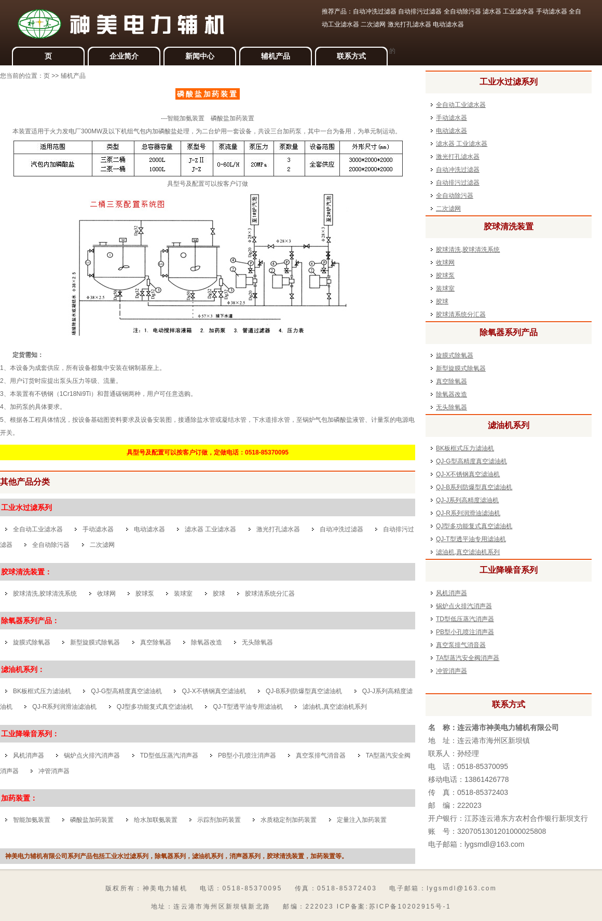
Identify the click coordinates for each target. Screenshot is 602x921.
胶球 (219, 593)
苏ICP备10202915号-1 (410, 906)
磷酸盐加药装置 (92, 819)
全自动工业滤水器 (38, 529)
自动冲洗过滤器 (341, 529)
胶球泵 (144, 593)
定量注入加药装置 (362, 819)
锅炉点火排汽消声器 (92, 755)
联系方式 (351, 56)
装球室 (183, 593)
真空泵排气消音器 (321, 755)
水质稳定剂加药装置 (289, 819)
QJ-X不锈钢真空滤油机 (213, 691)
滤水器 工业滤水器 (210, 529)
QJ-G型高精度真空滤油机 (126, 691)
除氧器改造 (207, 642)
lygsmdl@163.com (494, 844)
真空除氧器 (155, 642)
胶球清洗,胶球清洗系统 (45, 593)
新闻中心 (199, 56)
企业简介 (124, 56)
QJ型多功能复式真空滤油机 (155, 706)
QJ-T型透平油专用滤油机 (248, 706)
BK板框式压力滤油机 (42, 691)
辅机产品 (275, 56)
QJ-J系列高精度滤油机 (467, 500)
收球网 (106, 593)
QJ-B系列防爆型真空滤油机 (304, 691)
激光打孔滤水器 (278, 529)
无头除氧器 (257, 642)
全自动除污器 (51, 544)
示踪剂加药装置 (219, 819)
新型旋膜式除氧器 (95, 642)
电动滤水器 (149, 529)
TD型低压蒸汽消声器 (169, 755)
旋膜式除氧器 (31, 642)
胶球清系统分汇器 (270, 593)
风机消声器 (28, 755)
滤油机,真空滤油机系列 (334, 706)
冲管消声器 (54, 771)
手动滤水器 (98, 529)
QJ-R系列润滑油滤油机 (64, 706)
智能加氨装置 (31, 819)
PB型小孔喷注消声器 (247, 755)
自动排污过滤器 (458, 182)
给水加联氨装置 (155, 819)
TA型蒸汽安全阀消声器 (467, 658)
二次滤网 (102, 544)
